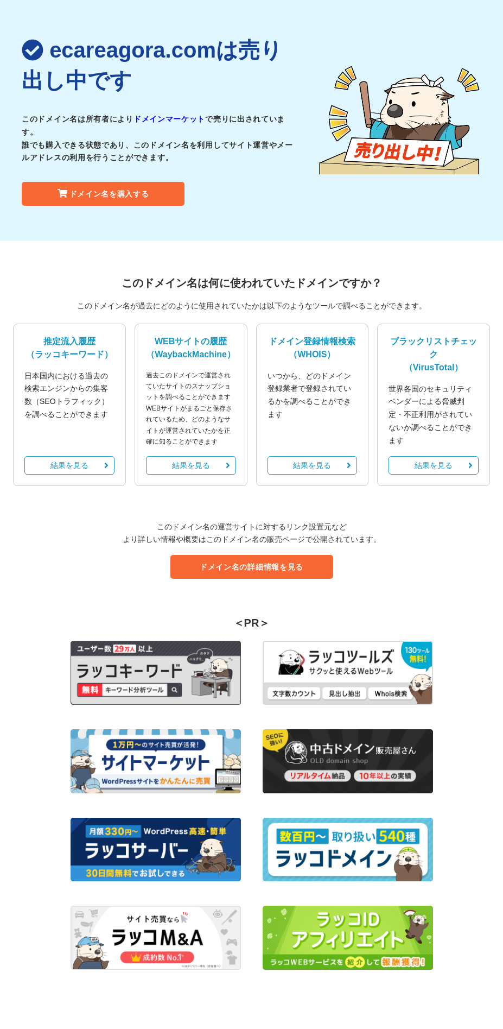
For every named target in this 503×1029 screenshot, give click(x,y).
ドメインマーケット (169, 119)
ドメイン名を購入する (103, 194)
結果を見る (79, 465)
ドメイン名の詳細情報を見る (251, 567)
